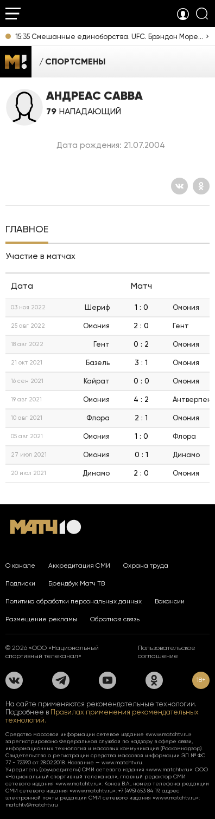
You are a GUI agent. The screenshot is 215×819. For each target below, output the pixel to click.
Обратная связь (115, 619)
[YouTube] (107, 680)
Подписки (20, 583)
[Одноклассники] (201, 186)
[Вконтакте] (179, 186)
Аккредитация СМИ (79, 565)
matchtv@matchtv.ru (31, 805)
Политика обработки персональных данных (73, 601)
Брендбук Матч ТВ (76, 583)
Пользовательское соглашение (166, 652)
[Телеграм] (60, 680)
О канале (20, 565)
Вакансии (170, 601)
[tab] (26, 230)
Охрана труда (145, 565)
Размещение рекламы (41, 619)
